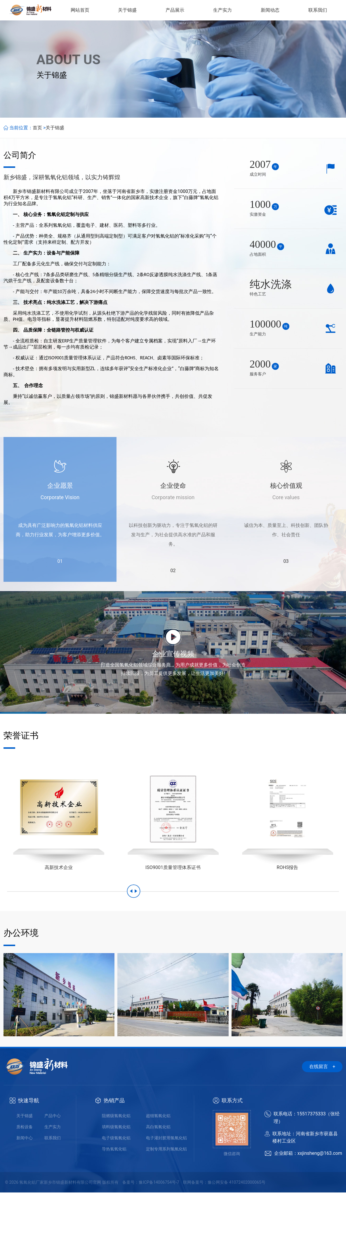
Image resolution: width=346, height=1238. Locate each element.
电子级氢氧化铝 (116, 1183)
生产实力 (52, 1172)
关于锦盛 (55, 173)
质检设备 (24, 1172)
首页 (37, 173)
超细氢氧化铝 (158, 1161)
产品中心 (52, 1161)
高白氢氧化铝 (158, 1172)
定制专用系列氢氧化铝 (166, 1194)
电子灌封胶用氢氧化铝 (166, 1183)
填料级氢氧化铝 (116, 1172)
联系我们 (52, 1183)
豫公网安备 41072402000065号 (236, 1227)
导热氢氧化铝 (114, 1194)
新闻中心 (24, 1183)
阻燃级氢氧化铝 (116, 1161)
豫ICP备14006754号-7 (159, 1227)
